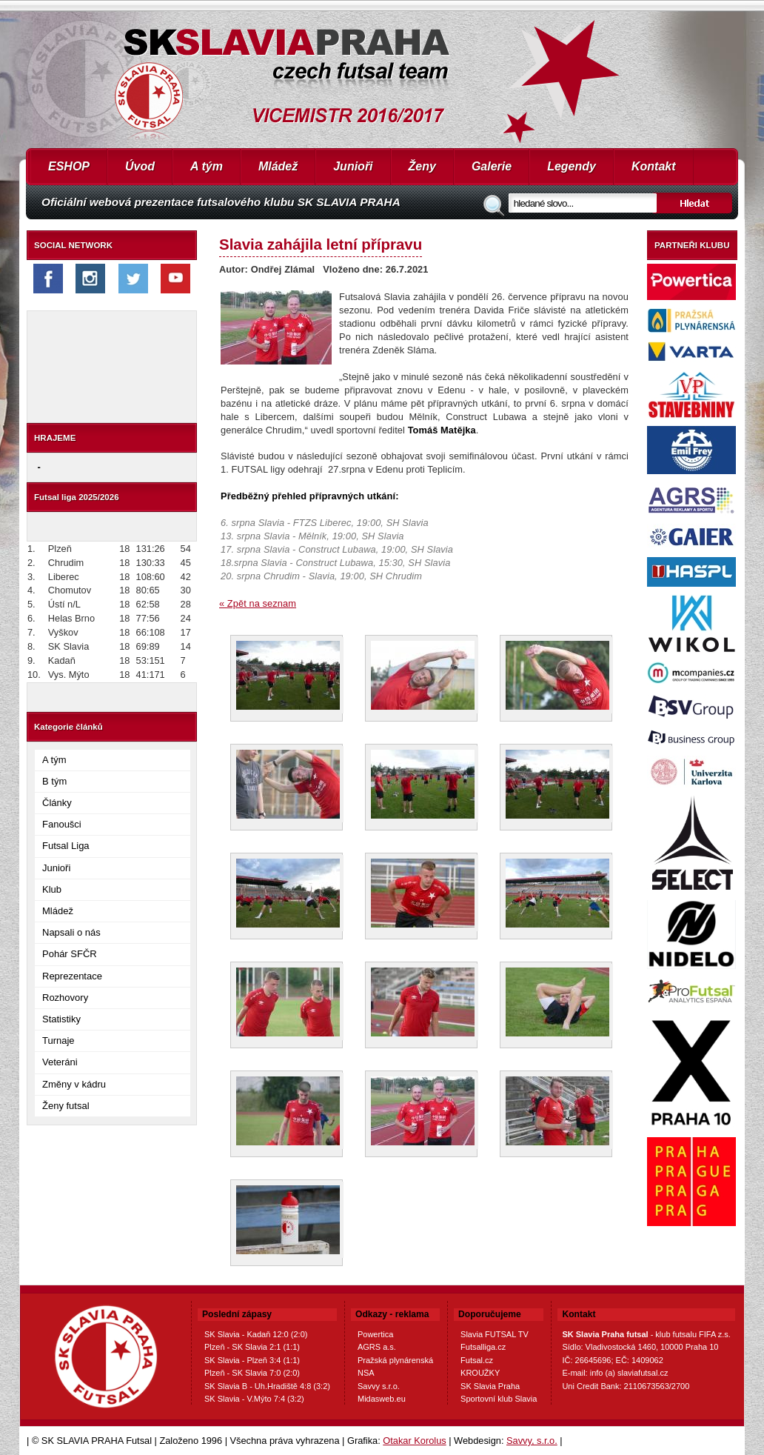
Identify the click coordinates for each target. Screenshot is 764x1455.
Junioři (352, 166)
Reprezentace (72, 976)
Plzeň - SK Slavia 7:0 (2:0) (252, 1372)
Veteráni (60, 1062)
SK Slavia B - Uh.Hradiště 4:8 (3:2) (267, 1386)
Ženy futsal (66, 1105)
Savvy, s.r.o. (531, 1440)
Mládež (278, 166)
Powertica (375, 1334)
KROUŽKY (480, 1372)
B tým (54, 781)
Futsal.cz (476, 1360)
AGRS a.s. (377, 1346)
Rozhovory (65, 997)
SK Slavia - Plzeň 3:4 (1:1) (252, 1360)
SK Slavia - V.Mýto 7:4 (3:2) (254, 1398)
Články (57, 802)
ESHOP (69, 166)
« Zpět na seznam (257, 603)
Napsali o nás (71, 932)
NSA (366, 1372)
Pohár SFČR (69, 953)
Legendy (571, 166)
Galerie (492, 166)
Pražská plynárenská (395, 1360)
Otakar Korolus (414, 1440)
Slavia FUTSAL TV (494, 1334)
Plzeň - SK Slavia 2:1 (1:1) (252, 1346)
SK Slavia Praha (490, 1386)
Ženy (422, 166)
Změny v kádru (74, 1084)
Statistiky (61, 1019)
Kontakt (653, 166)
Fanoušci (61, 824)
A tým (206, 166)
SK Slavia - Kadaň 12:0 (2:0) (255, 1334)
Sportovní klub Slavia (498, 1398)
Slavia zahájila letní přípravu (320, 244)
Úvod (140, 166)
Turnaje (58, 1040)
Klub (51, 889)
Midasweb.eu (382, 1398)
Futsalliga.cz (483, 1346)
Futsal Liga (66, 845)
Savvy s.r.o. (379, 1386)
